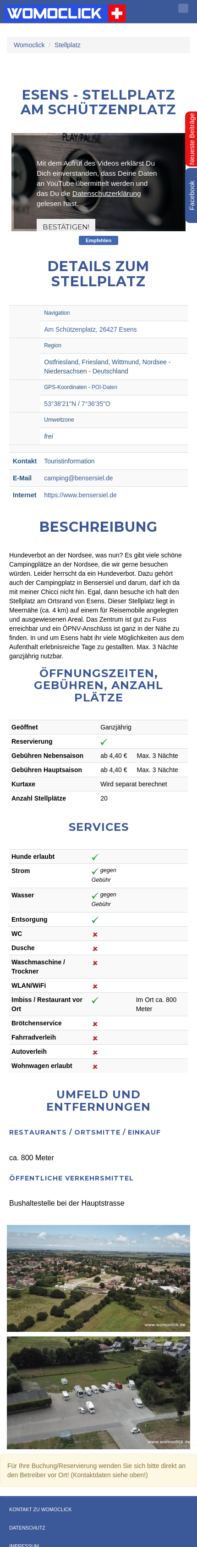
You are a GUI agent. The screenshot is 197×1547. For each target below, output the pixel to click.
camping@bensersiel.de (78, 478)
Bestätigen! (66, 227)
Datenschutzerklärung (106, 193)
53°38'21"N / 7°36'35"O (77, 403)
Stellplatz (68, 45)
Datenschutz (27, 1527)
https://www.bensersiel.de (80, 495)
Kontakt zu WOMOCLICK (40, 1509)
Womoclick (29, 45)
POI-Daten (104, 387)
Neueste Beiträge (192, 139)
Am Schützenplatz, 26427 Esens (90, 329)
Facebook (192, 195)
